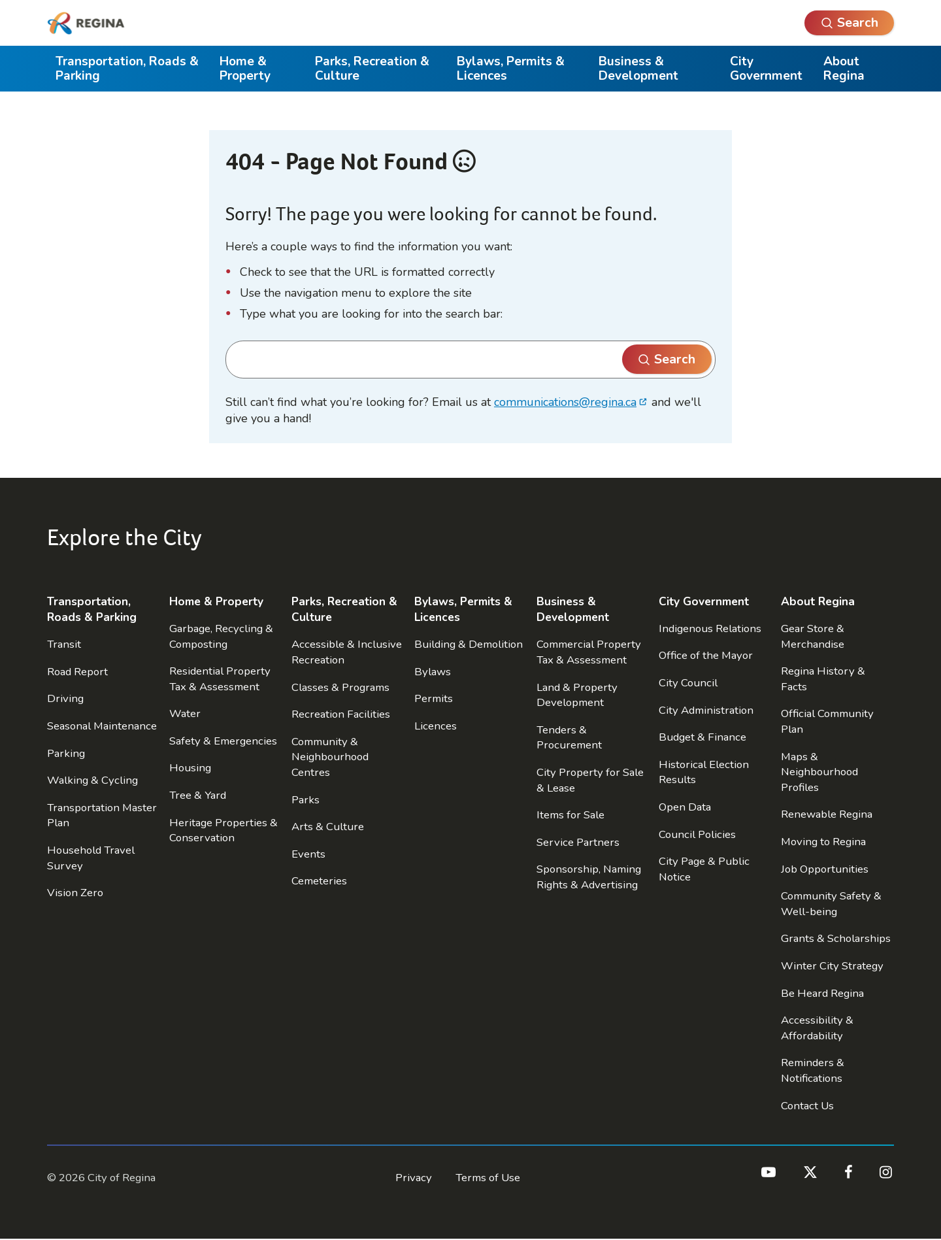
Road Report (77, 671)
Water (185, 713)
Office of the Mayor (706, 655)
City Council (688, 682)
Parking (66, 753)
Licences (435, 725)
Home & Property (245, 68)
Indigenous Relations (710, 628)
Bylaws (432, 671)
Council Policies (697, 834)
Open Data (685, 806)
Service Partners (578, 842)
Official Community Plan (827, 721)
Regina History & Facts (823, 678)
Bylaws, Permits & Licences (511, 68)
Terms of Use (487, 1177)
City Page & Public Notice (704, 869)
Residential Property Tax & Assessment (220, 678)
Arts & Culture (327, 826)
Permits (433, 698)
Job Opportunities (824, 869)
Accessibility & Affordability (817, 1028)
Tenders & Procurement (569, 737)
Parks (305, 799)
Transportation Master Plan (102, 815)
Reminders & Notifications (812, 1070)
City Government (766, 68)
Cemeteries (319, 880)
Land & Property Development (577, 695)
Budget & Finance (702, 737)
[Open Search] (849, 22)
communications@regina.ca (565, 402)
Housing (190, 767)
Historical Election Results (704, 772)
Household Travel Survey (91, 858)
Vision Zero (75, 892)
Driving (65, 698)
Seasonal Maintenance (102, 725)
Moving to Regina (823, 841)
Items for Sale (570, 814)
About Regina (844, 68)
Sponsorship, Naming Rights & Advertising (589, 877)
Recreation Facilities (340, 714)
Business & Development (638, 68)
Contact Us (807, 1105)
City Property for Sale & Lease (590, 780)
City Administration (706, 710)
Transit (64, 644)
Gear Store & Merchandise (812, 636)
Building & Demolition (468, 644)
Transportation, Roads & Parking (127, 68)
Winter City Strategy (832, 965)
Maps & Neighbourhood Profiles (819, 772)
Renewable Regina (826, 814)
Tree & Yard (197, 795)
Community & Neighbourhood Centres (330, 757)
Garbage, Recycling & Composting (221, 636)
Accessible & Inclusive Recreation (346, 652)
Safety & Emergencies (223, 740)
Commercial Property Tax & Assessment (589, 652)
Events (308, 854)
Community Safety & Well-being (831, 903)
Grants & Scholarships (836, 938)
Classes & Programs (340, 687)
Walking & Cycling (92, 780)
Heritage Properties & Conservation (223, 830)
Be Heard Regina (822, 993)
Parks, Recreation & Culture (372, 68)
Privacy (413, 1177)
